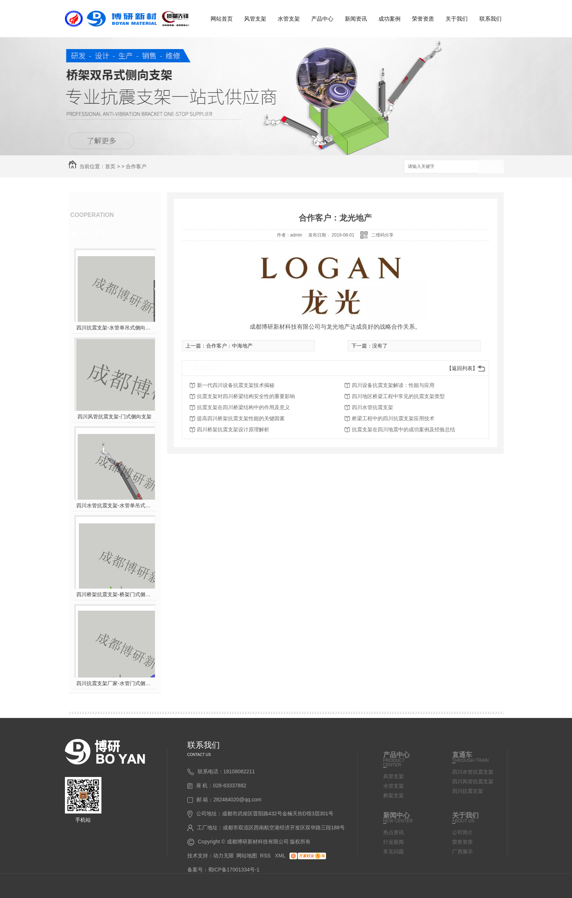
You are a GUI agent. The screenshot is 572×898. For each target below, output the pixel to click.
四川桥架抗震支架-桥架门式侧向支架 (114, 594)
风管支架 (255, 18)
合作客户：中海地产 (229, 346)
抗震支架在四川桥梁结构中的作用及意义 (243, 407)
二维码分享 (382, 235)
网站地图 (246, 856)
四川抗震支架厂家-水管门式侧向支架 (114, 683)
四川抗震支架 (467, 791)
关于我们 (457, 18)
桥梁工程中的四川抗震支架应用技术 (393, 418)
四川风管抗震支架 (472, 781)
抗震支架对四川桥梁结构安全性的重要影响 (246, 396)
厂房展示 (462, 851)
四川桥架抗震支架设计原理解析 (233, 429)
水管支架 (289, 18)
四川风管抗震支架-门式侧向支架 (114, 416)
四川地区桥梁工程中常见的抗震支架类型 (398, 396)
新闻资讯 (356, 18)
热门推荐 (93, 233)
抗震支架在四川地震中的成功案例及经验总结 (403, 429)
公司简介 (462, 832)
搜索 (491, 167)
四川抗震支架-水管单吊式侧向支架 (114, 328)
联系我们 (490, 18)
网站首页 (222, 18)
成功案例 (389, 18)
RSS (266, 856)
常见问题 (393, 851)
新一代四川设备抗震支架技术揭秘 (235, 385)
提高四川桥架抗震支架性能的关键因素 (241, 418)
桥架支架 (393, 795)
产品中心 (322, 18)
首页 (110, 166)
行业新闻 (393, 842)
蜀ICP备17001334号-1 (234, 870)
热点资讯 (393, 832)
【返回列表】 (462, 368)
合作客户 (136, 166)
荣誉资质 (423, 18)
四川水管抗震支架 (372, 407)
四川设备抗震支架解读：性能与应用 (393, 385)
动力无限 (223, 856)
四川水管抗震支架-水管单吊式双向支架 (114, 505)
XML (281, 856)
